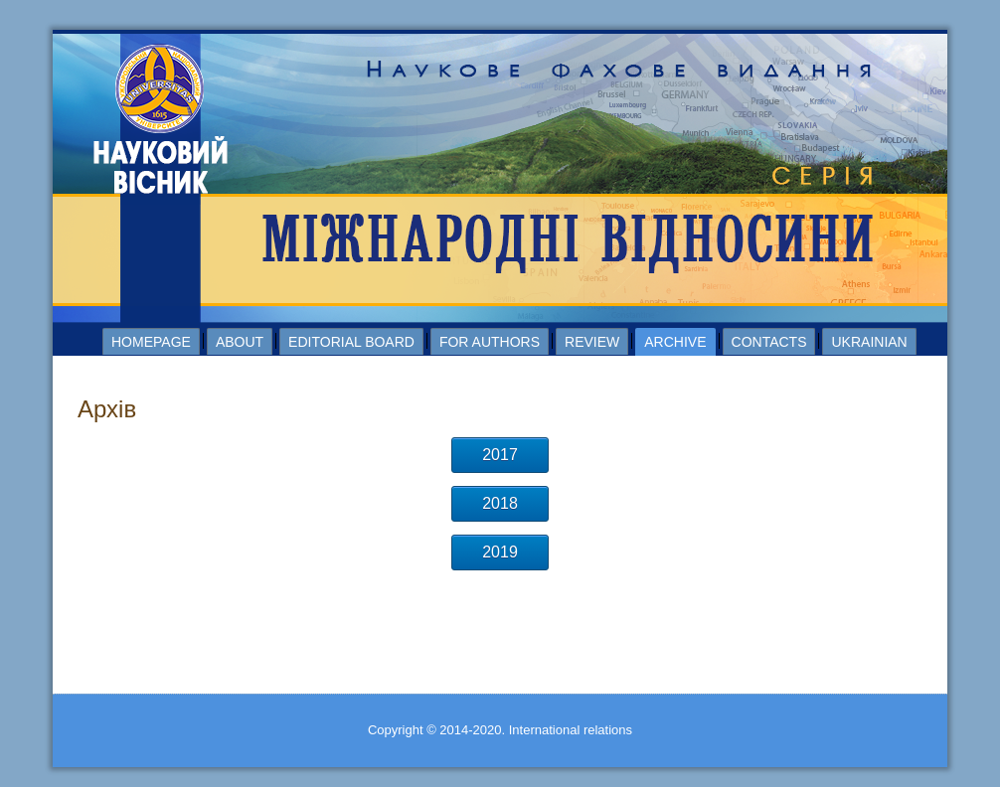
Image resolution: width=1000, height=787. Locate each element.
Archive (675, 342)
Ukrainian (869, 342)
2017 (500, 454)
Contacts (769, 342)
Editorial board (351, 342)
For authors (489, 342)
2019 (500, 552)
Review (592, 342)
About (239, 342)
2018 (500, 503)
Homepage (151, 342)
